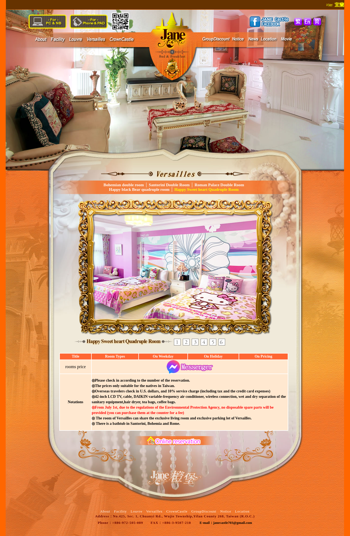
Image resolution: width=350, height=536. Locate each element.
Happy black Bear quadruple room (139, 189)
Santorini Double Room (169, 185)
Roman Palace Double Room (219, 185)
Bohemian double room (124, 185)
